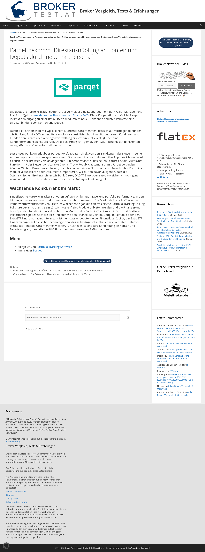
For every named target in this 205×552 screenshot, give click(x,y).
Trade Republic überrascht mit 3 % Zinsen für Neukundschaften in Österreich (174, 248)
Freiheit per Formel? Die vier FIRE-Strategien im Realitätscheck (173, 219)
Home (6, 25)
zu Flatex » (162, 177)
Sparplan (40, 25)
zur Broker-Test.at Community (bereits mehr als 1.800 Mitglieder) (77, 261)
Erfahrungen (93, 25)
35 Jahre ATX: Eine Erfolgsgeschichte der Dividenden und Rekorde (174, 237)
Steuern (113, 25)
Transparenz (12, 498)
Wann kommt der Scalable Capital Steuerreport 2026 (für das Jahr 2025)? (175, 328)
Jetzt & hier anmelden (166, 81)
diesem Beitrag (13, 441)
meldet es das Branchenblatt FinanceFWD (61, 115)
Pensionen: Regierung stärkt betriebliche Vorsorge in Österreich (173, 358)
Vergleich (22, 25)
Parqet (37, 250)
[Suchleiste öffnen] (200, 25)
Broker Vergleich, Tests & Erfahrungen (120, 11)
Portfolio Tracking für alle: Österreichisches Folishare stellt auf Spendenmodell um (58, 270)
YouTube (138, 25)
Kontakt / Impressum (16, 491)
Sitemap (10, 495)
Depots (74, 25)
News (125, 25)
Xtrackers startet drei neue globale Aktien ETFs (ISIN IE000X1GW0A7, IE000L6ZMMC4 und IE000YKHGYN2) (175, 378)
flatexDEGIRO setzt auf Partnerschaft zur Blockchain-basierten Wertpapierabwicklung (175, 230)
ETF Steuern (175, 370)
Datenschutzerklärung (16, 501)
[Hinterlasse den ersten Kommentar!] (72, 317)
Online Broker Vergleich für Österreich (174, 345)
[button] (6, 546)
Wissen (58, 25)
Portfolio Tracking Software (54, 247)
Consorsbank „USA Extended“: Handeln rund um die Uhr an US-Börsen (52, 274)
